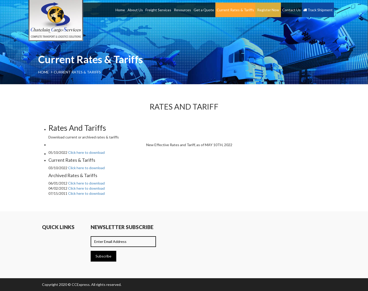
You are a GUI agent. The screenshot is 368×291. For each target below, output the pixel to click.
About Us (135, 10)
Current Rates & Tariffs (235, 10)
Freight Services (158, 10)
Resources (182, 10)
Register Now (268, 10)
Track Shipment (318, 10)
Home (120, 10)
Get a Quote (204, 10)
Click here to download (86, 152)
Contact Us (291, 10)
